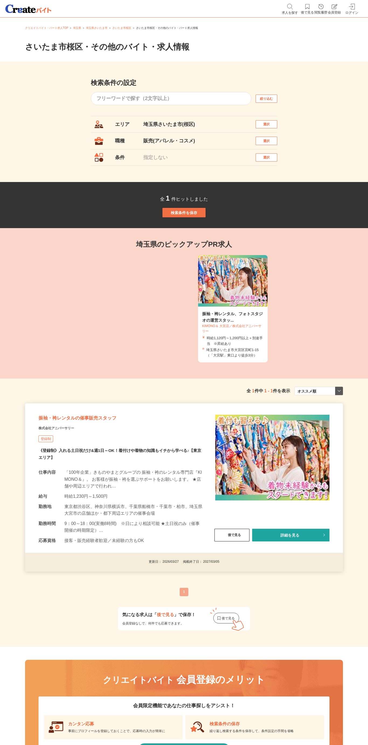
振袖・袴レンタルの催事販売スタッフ (99, 450)
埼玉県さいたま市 (96, 27)
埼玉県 (77, 27)
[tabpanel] (184, 335)
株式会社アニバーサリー (65, 463)
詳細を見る (290, 571)
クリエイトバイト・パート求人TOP (46, 27)
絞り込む (271, 98)
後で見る (232, 571)
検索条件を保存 (184, 233)
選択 (271, 127)
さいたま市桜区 (121, 27)
